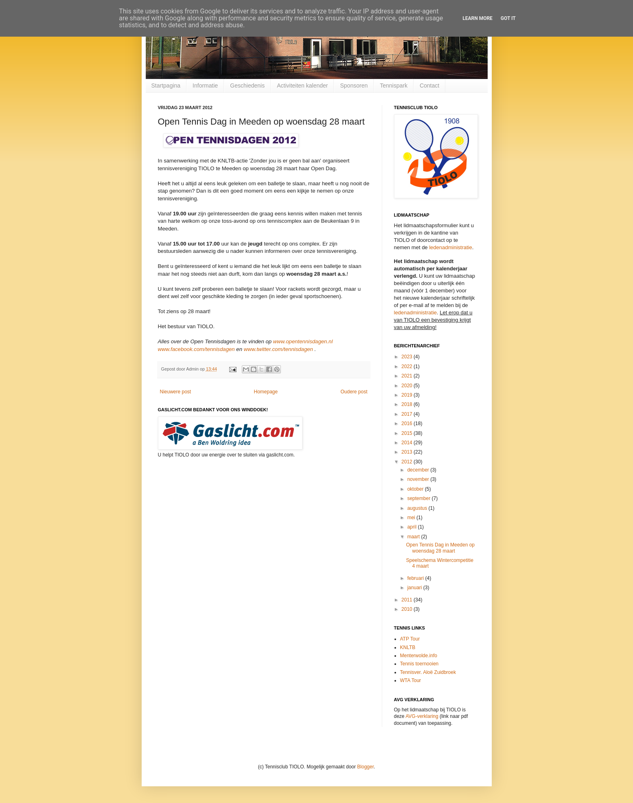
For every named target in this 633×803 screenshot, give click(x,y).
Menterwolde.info (418, 655)
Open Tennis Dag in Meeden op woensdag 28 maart (440, 547)
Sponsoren (354, 85)
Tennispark (393, 85)
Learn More (477, 18)
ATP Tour (410, 639)
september (419, 498)
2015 (407, 433)
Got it (508, 18)
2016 (407, 423)
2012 (407, 462)
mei (411, 517)
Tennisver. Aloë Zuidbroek (428, 672)
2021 (407, 376)
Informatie (205, 85)
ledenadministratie (450, 247)
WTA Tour (410, 680)
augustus (417, 508)
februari (416, 578)
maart (414, 537)
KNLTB (408, 647)
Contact (429, 85)
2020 (407, 385)
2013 (407, 452)
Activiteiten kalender (302, 85)
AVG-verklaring (421, 716)
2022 (407, 366)
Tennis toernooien (419, 664)
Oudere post (353, 392)
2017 (407, 414)
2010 (407, 609)
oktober (416, 489)
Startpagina (166, 85)
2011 (407, 600)
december (418, 470)
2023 (407, 357)
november (418, 479)
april (412, 527)
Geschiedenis (247, 85)
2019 (407, 395)
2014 (407, 442)
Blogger (365, 767)
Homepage (266, 392)
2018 (407, 404)
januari (415, 587)
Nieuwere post (175, 392)
